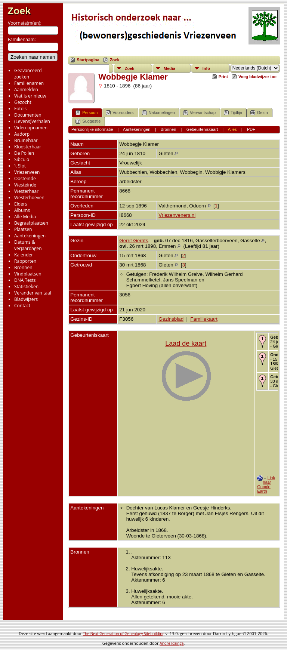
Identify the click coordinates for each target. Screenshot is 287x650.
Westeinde (25, 185)
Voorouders (119, 112)
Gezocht (22, 102)
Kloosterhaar (27, 147)
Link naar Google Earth (266, 484)
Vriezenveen (27, 172)
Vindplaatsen (27, 274)
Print (223, 76)
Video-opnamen (30, 127)
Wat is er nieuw (30, 96)
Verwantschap (199, 112)
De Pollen (24, 153)
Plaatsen (23, 229)
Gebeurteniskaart (202, 129)
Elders (20, 204)
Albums (22, 210)
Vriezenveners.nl (176, 215)
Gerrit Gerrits (133, 240)
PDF (251, 129)
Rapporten (25, 261)
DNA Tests (25, 280)
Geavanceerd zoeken (28, 73)
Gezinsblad (170, 319)
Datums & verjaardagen (28, 245)
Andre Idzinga (171, 643)
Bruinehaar (26, 140)
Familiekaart (203, 319)
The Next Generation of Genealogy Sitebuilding (123, 633)
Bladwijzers (26, 299)
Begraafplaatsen (31, 223)
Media (169, 68)
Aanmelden (26, 89)
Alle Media (25, 216)
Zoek (19, 10)
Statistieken (26, 286)
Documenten (27, 115)
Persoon (86, 112)
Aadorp (22, 134)
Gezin (259, 112)
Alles (232, 129)
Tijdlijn (233, 112)
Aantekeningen (30, 235)
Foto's (20, 108)
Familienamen (29, 83)
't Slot (20, 166)
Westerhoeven (29, 197)
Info (206, 68)
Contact (22, 305)
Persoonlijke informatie (92, 129)
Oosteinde (25, 178)
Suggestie (88, 121)
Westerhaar (26, 191)
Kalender (23, 255)
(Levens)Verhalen (32, 121)
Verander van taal (32, 293)
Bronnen (23, 267)
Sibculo (21, 159)
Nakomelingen (158, 112)
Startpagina (88, 60)
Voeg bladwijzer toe (257, 76)
